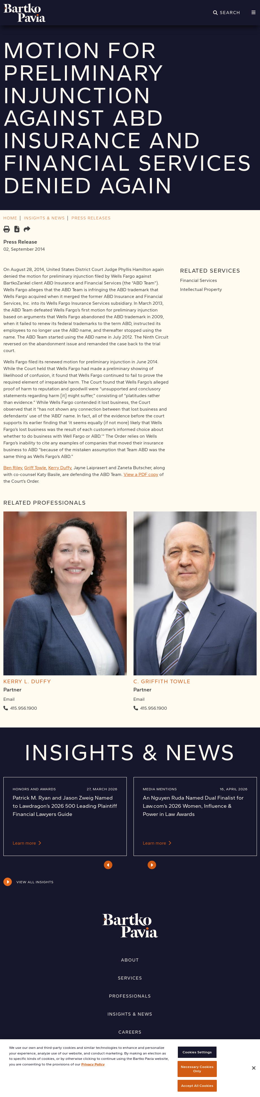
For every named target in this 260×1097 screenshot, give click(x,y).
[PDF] (16, 230)
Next (151, 864)
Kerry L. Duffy (27, 681)
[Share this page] (27, 229)
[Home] (24, 12)
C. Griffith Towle (162, 681)
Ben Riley (12, 467)
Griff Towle (35, 467)
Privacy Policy (93, 1070)
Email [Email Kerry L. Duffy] (9, 699)
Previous (108, 864)
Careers (130, 1032)
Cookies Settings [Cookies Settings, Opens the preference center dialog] (197, 1058)
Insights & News (130, 1014)
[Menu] (253, 12)
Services (130, 978)
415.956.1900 (23, 708)
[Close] (254, 1074)
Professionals (130, 996)
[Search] (226, 12)
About (130, 960)
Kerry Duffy (59, 467)
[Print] (6, 229)
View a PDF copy (141, 474)
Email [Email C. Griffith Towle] (139, 699)
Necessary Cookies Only (197, 1074)
